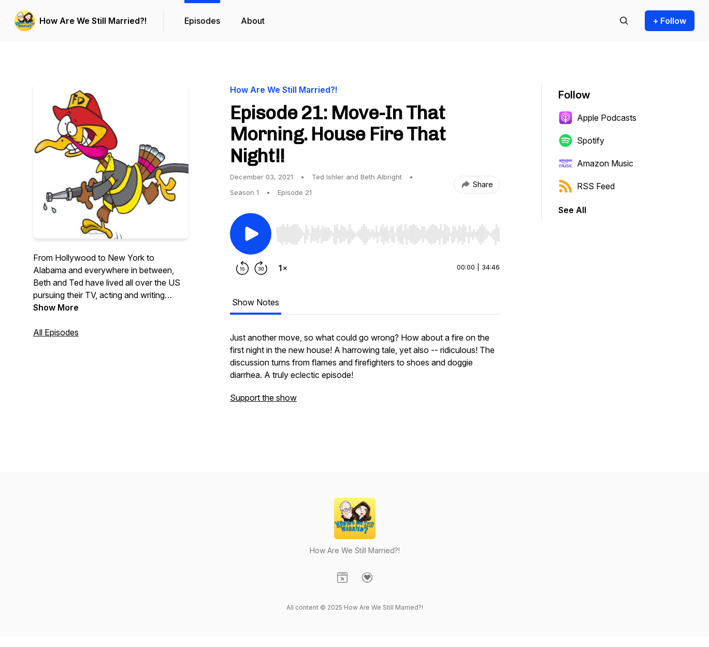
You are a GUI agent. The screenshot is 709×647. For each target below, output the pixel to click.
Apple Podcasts (597, 117)
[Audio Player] (388, 231)
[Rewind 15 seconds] (242, 268)
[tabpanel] (365, 372)
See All (572, 210)
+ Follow (669, 21)
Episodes (202, 21)
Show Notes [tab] (255, 302)
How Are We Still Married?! (93, 21)
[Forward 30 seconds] (261, 268)
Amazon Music (595, 163)
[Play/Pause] (250, 234)
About (253, 21)
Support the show (263, 397)
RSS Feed (586, 186)
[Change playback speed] (282, 268)
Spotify (581, 140)
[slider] (388, 234)
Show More (56, 307)
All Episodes (56, 332)
